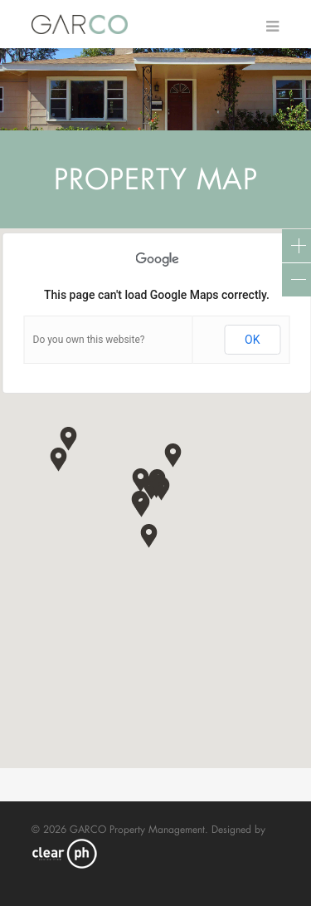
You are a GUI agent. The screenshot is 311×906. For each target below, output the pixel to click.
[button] (141, 504)
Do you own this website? (89, 339)
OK (252, 339)
